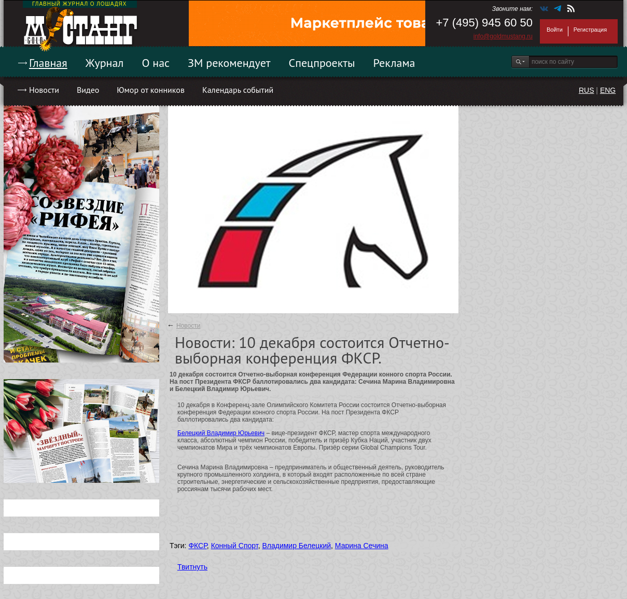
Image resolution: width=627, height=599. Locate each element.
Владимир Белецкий (296, 545)
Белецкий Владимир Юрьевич (220, 433)
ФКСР (197, 545)
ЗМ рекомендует (229, 62)
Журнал (105, 62)
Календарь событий (237, 90)
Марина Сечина (361, 545)
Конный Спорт (234, 545)
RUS (586, 90)
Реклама (394, 62)
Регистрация (590, 29)
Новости (44, 90)
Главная (48, 62)
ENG (608, 90)
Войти (555, 29)
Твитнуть (192, 567)
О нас (156, 62)
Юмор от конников (151, 90)
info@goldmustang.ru (503, 36)
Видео (88, 90)
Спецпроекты (322, 62)
